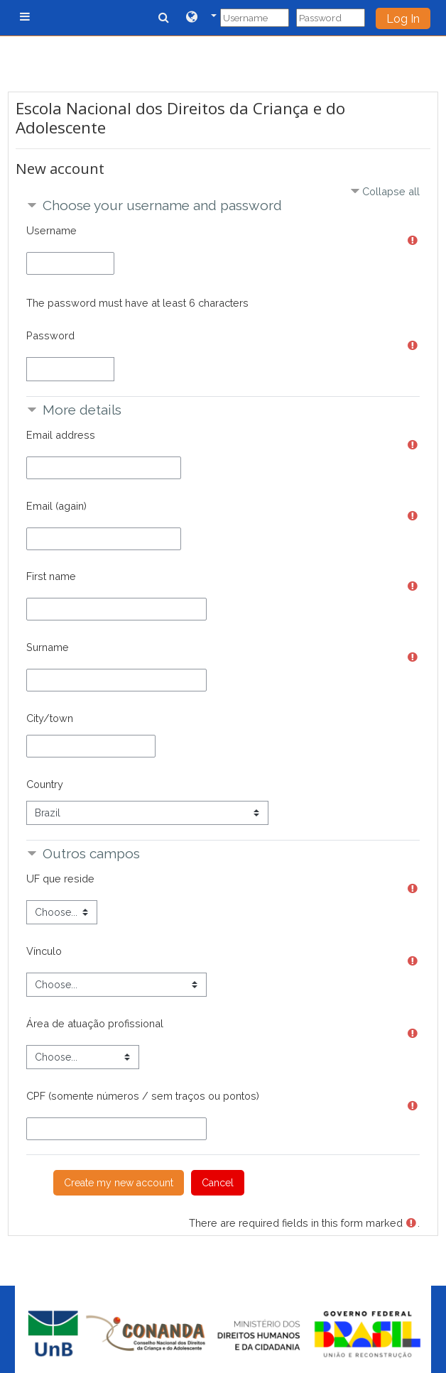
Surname (47, 647)
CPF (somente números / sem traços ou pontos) (142, 1096)
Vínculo (44, 951)
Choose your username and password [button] (162, 205)
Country (44, 784)
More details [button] (82, 409)
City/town (49, 718)
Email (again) (56, 506)
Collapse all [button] (391, 191)
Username (51, 230)
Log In (403, 19)
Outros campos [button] (91, 853)
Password (50, 335)
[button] (201, 17)
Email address (60, 435)
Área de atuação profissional (94, 1023)
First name (51, 576)
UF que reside (60, 879)
